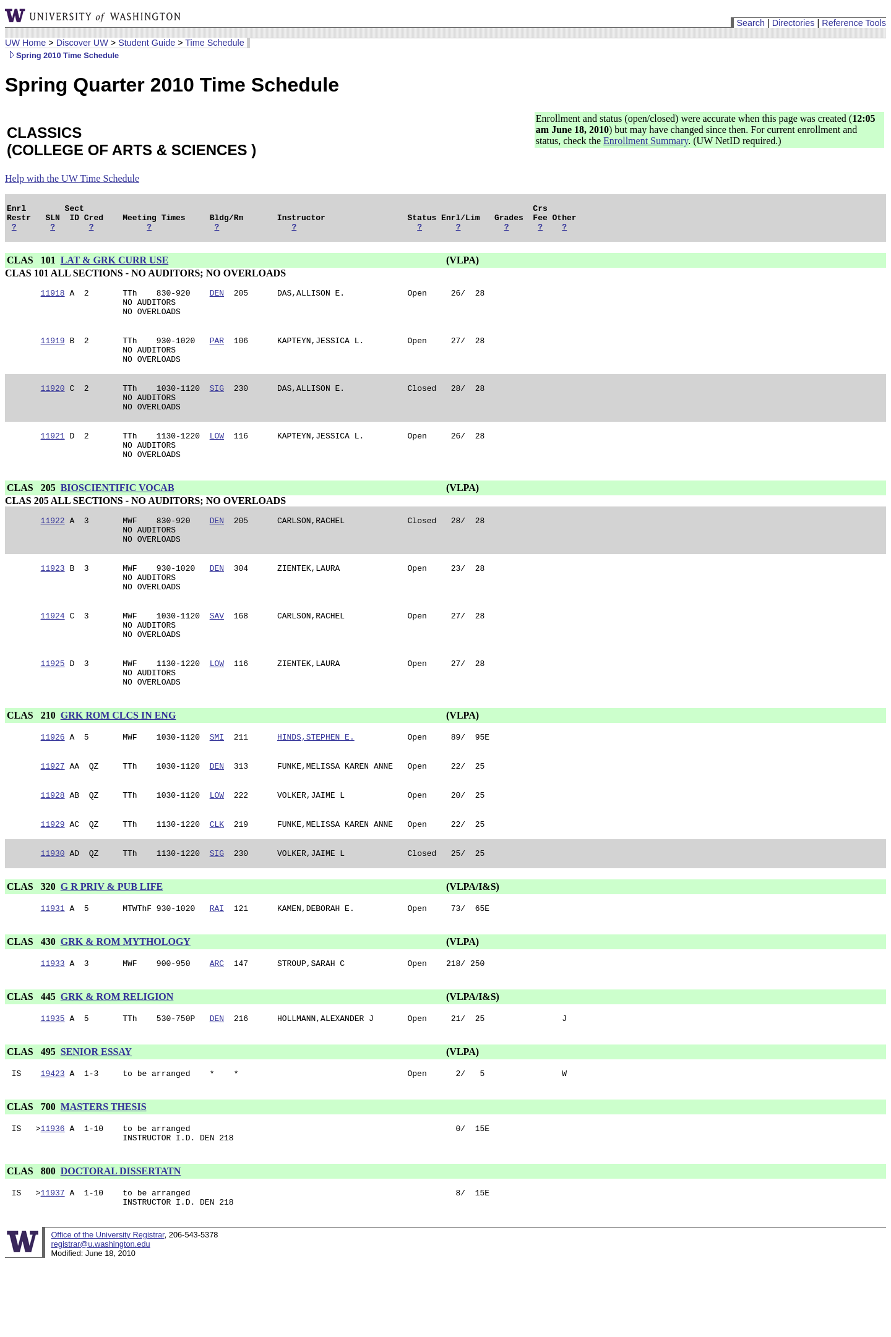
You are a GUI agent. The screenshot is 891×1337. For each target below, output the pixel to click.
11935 (53, 1082)
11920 (53, 406)
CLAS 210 (32, 765)
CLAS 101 (32, 265)
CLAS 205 (32, 515)
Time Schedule (214, 43)
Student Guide (146, 43)
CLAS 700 (32, 1173)
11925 (53, 709)
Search (750, 23)
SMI (217, 788)
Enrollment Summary (645, 140)
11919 (53, 353)
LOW (217, 459)
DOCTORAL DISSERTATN (121, 1241)
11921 (53, 459)
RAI (217, 969)
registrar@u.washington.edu (100, 1318)
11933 (53, 1026)
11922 (53, 549)
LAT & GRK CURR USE (115, 265)
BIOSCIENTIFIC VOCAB (117, 515)
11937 (53, 1264)
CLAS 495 (32, 1116)
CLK (217, 881)
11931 (53, 969)
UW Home (25, 43)
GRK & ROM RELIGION (117, 1059)
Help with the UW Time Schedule (72, 178)
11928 (53, 850)
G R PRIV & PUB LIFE (112, 946)
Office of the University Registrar (107, 1309)
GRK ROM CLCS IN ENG (118, 765)
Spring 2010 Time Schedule (62, 55)
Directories (793, 23)
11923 (53, 603)
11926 (53, 788)
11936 (53, 1196)
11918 (53, 299)
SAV (217, 656)
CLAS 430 (32, 1002)
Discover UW (82, 43)
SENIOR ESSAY (96, 1116)
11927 (53, 819)
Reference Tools (854, 23)
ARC (217, 1026)
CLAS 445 (32, 1059)
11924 (53, 656)
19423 (53, 1139)
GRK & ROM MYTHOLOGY (126, 1002)
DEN (217, 299)
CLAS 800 (32, 1241)
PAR (217, 353)
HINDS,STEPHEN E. (316, 788)
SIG (217, 406)
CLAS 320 (32, 946)
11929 (53, 881)
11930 (53, 912)
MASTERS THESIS (104, 1173)
